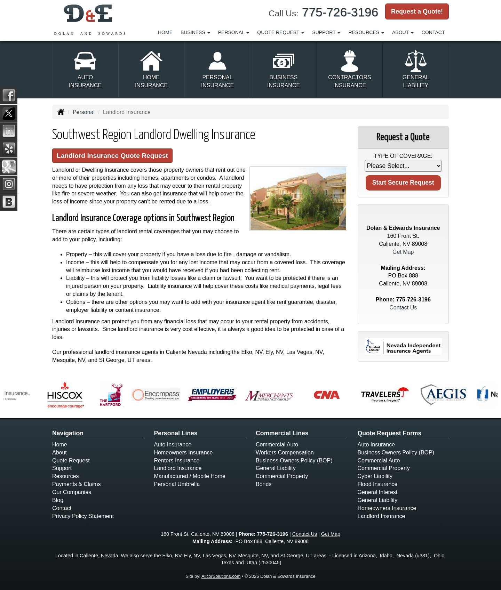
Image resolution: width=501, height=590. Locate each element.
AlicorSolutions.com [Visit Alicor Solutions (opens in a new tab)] (220, 576)
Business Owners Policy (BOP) (294, 460)
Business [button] (195, 32)
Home (165, 32)
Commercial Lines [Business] (282, 433)
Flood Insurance (378, 484)
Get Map (403, 252)
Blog (57, 500)
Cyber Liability (375, 476)
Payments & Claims (76, 484)
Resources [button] (366, 32)
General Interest (378, 492)
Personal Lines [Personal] (176, 433)
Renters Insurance (177, 460)
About (59, 452)
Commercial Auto (277, 444)
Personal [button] (233, 32)
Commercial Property (282, 476)
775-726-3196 (340, 12)
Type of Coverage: (403, 156)
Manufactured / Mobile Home (189, 476)
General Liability (276, 468)
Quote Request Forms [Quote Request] (390, 433)
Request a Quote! (417, 11)
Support (62, 468)
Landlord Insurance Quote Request (112, 155)
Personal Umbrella (177, 484)
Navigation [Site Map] (68, 433)
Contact (433, 32)
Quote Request (71, 460)
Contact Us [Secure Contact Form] (403, 307)
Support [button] (326, 32)
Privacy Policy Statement (83, 516)
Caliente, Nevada (99, 555)
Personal (84, 112)
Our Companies (71, 492)
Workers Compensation (285, 452)
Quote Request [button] (280, 32)
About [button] (403, 32)
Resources (65, 476)
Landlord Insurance (178, 468)
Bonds (263, 484)
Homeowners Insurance (183, 452)
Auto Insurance (173, 444)
